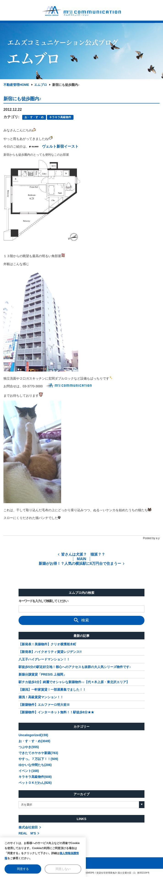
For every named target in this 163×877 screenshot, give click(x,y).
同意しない (63, 869)
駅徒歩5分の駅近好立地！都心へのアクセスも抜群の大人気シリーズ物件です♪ (75, 667)
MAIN (81, 559)
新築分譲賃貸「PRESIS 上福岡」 (42, 674)
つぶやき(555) (29, 747)
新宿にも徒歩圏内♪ (65, 85)
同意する (23, 869)
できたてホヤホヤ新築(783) (38, 753)
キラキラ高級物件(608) (35, 777)
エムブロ (40, 85)
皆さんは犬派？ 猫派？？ (83, 554)
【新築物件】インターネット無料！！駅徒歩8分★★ (56, 712)
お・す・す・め (34, 117)
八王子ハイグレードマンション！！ (44, 659)
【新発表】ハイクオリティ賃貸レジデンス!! (50, 652)
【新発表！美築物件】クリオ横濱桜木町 (47, 644)
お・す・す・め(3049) (34, 741)
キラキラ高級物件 (60, 117)
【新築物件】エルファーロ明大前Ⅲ (44, 704)
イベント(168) (29, 771)
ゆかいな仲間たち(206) (35, 765)
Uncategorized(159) (33, 735)
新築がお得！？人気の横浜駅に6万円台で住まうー (80, 563)
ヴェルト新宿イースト (60, 146)
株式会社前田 (28, 827)
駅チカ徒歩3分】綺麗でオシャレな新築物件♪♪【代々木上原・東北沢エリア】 (74, 682)
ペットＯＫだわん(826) (35, 783)
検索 (81, 620)
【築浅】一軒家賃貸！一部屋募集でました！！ (52, 689)
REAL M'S (27, 833)
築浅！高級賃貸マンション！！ (41, 697)
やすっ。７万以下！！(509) (38, 759)
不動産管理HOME (16, 85)
